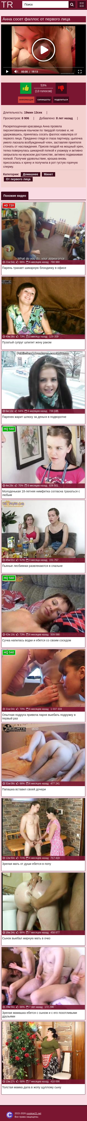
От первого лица (18, 179)
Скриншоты (43, 100)
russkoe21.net (34, 1113)
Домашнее (30, 174)
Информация (26, 100)
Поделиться (61, 100)
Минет (48, 174)
